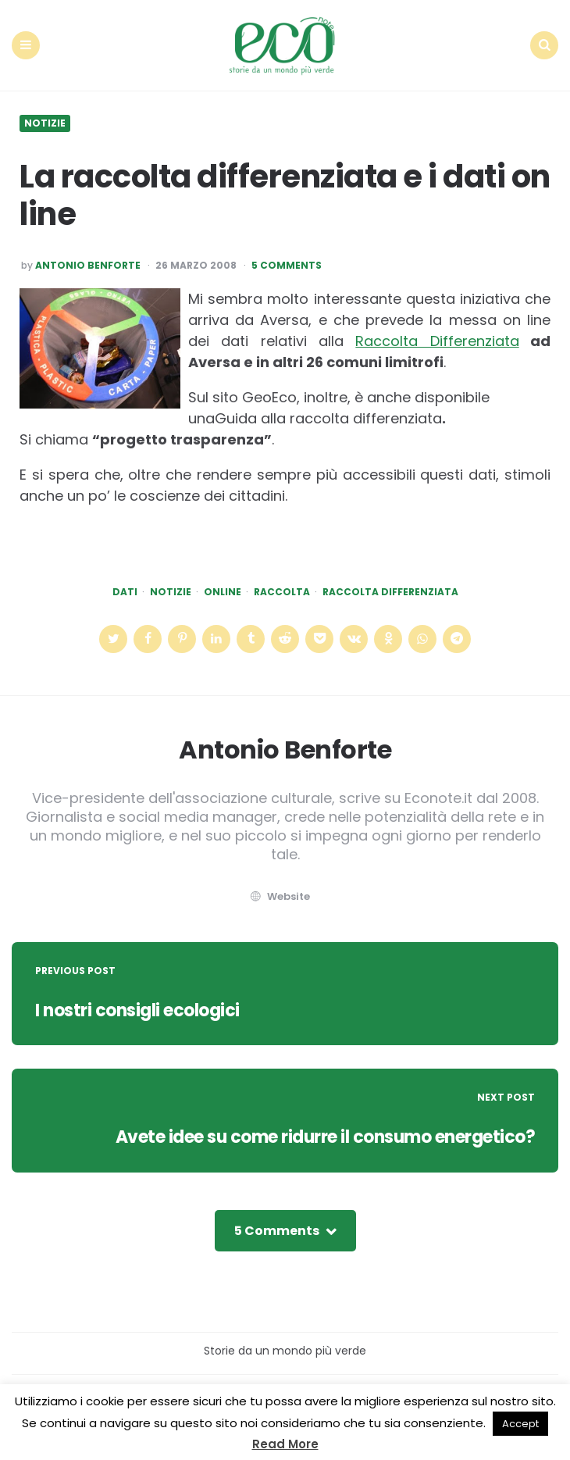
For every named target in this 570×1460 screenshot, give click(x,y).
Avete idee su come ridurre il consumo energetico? (326, 1137)
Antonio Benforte (88, 265)
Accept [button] (520, 1423)
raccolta (282, 592)
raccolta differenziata (390, 592)
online (222, 592)
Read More (285, 1444)
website (278, 896)
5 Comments (286, 265)
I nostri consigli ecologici (137, 1010)
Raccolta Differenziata (436, 341)
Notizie (45, 123)
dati (124, 592)
